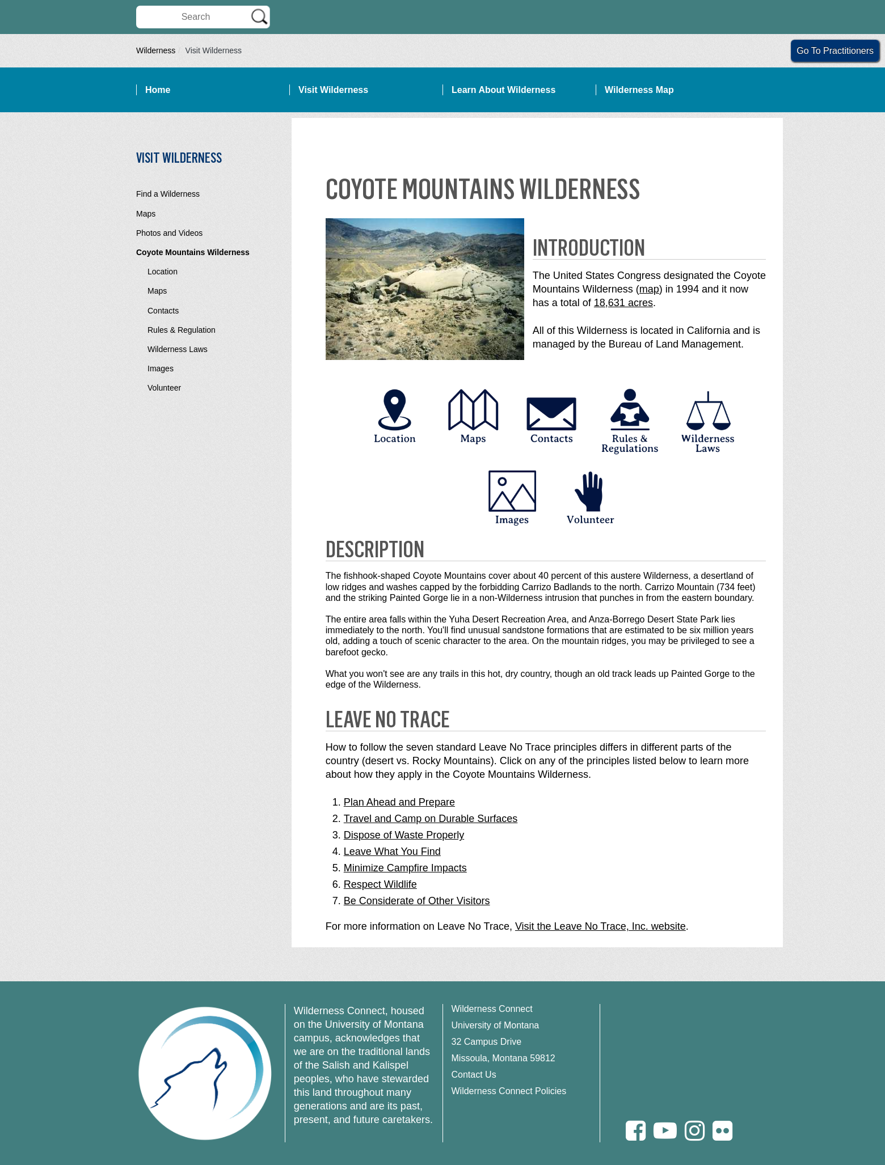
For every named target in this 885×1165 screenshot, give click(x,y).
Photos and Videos (169, 233)
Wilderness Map (639, 90)
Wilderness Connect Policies (509, 1091)
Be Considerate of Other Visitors (417, 900)
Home (157, 90)
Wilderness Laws (178, 349)
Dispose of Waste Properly (404, 835)
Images (161, 368)
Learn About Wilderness (503, 90)
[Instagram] (695, 1130)
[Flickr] (722, 1130)
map (649, 289)
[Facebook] (636, 1130)
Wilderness (155, 50)
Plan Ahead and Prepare (399, 802)
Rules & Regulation (182, 329)
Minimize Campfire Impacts (405, 868)
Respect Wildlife (380, 884)
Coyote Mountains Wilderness (193, 252)
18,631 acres (623, 302)
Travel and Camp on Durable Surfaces (430, 818)
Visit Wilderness (333, 90)
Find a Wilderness (168, 193)
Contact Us (474, 1074)
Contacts (163, 310)
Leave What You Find (392, 851)
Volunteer (164, 387)
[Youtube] (665, 1130)
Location (163, 271)
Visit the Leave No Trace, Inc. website (600, 926)
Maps (145, 213)
